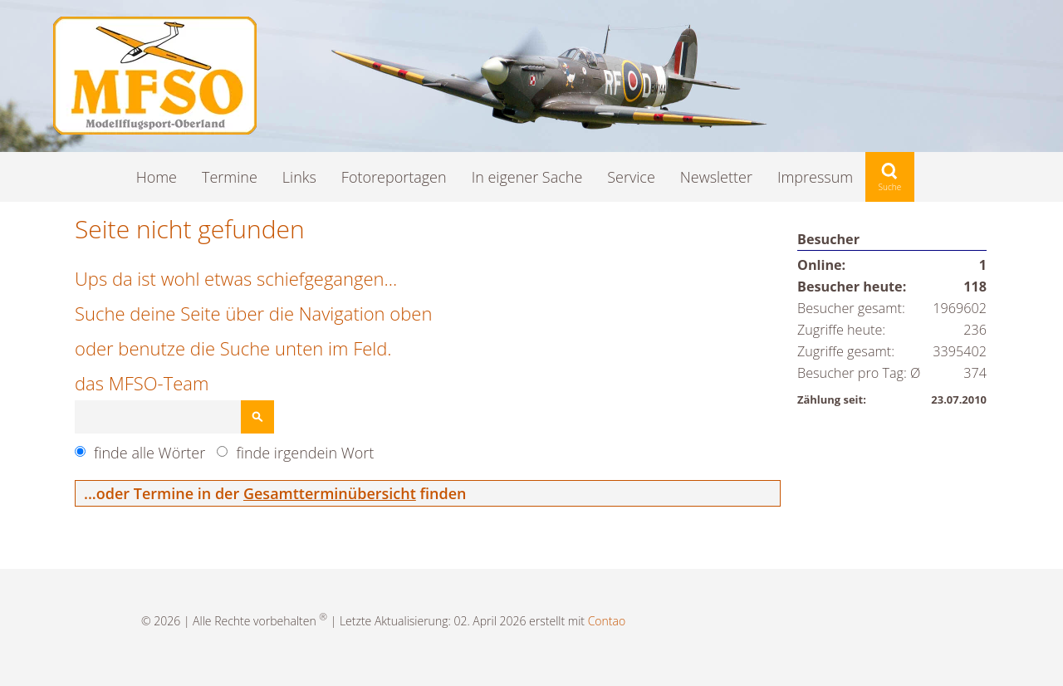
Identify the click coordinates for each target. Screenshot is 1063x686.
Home (156, 177)
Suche (889, 177)
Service (631, 177)
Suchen (257, 417)
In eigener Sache (527, 177)
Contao (606, 621)
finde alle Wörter (149, 453)
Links (299, 177)
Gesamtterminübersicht (329, 493)
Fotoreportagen (394, 177)
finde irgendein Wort (305, 453)
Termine (229, 177)
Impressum (815, 177)
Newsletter (716, 177)
